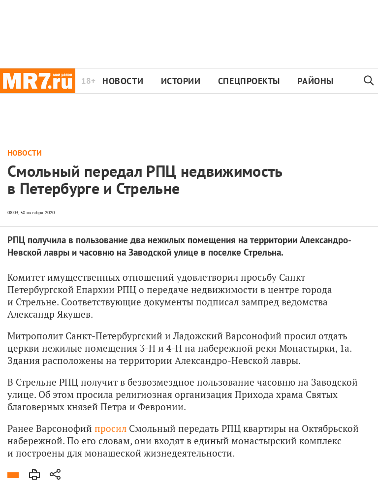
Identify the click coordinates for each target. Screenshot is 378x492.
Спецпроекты (249, 81)
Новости (122, 81)
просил (110, 428)
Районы (315, 81)
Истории (181, 81)
